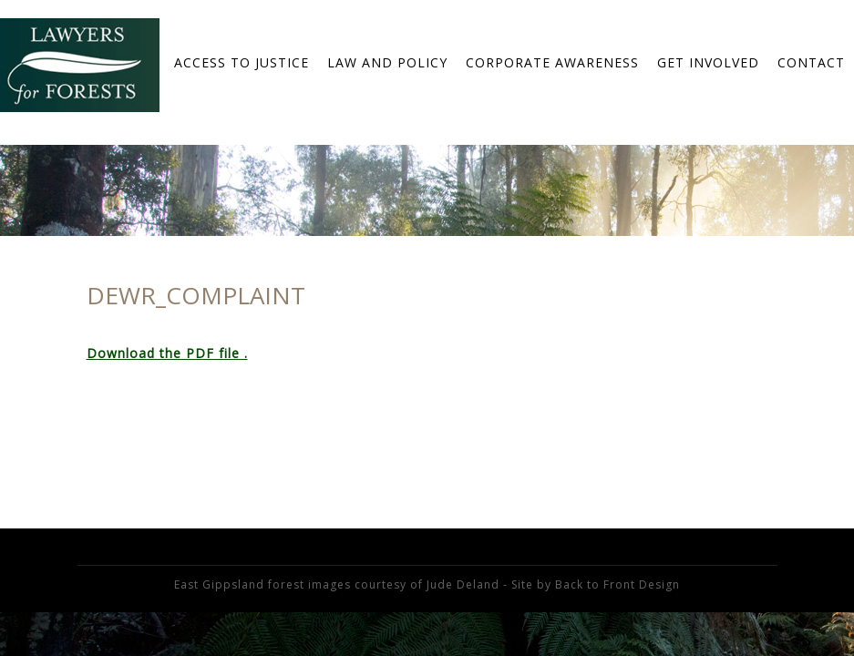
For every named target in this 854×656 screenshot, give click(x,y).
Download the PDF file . (167, 353)
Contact (811, 62)
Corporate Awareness (552, 62)
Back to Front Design (617, 584)
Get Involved (708, 62)
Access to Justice (241, 62)
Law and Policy (387, 62)
